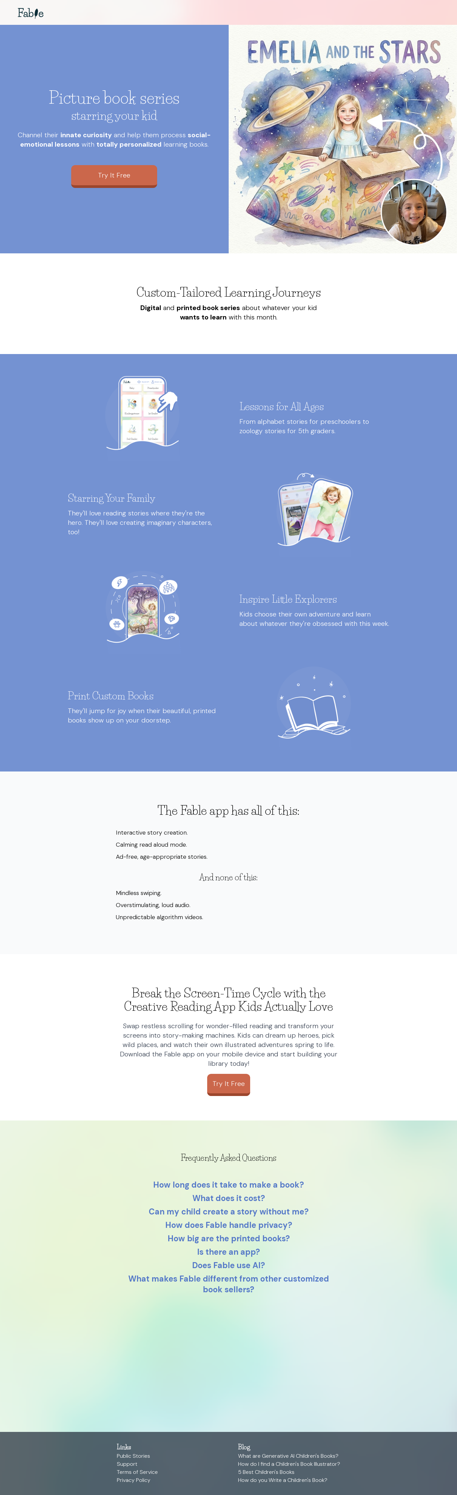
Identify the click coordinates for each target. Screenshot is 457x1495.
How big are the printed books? (229, 1238)
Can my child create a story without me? (229, 1211)
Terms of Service (137, 1472)
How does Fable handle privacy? (228, 1225)
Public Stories (133, 1455)
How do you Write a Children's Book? (282, 1480)
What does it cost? (228, 1198)
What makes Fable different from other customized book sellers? (228, 1284)
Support (127, 1463)
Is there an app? (228, 1252)
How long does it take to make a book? (228, 1185)
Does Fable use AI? (228, 1265)
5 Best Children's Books (266, 1472)
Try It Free (114, 175)
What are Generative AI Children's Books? (288, 1455)
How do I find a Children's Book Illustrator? (289, 1463)
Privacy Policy (133, 1480)
